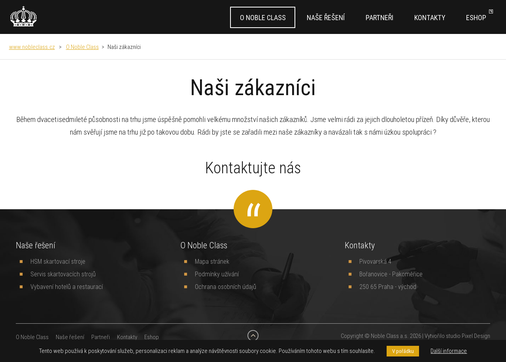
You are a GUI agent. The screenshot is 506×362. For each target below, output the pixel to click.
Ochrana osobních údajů (225, 287)
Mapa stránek (212, 261)
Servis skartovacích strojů (63, 274)
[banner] (23, 16)
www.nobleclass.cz (32, 47)
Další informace (448, 350)
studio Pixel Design (468, 335)
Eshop (476, 17)
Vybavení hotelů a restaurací (66, 287)
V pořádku (403, 351)
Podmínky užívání (217, 274)
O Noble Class (263, 17)
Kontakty (429, 17)
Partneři (379, 17)
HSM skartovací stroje (57, 261)
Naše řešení (326, 17)
